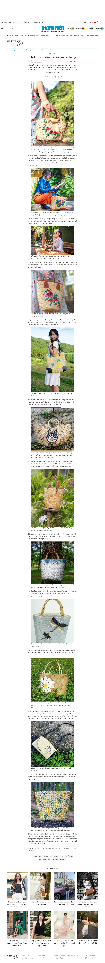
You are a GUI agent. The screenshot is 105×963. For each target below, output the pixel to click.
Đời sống (26, 35)
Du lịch (48, 35)
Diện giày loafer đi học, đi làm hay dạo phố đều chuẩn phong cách (17, 943)
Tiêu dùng (86, 35)
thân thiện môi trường (40, 856)
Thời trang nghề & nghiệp (32, 50)
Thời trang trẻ (94, 35)
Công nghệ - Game (71, 35)
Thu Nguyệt (34, 61)
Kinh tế (21, 35)
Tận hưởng (44, 50)
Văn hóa (53, 35)
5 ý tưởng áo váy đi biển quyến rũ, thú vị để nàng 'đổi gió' (64, 943)
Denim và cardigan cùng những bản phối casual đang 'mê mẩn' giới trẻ (17, 904)
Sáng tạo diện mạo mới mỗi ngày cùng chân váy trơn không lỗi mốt (41, 943)
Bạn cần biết (28, 22)
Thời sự (11, 35)
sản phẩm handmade (59, 859)
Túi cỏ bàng (69, 856)
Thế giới (16, 35)
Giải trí (58, 35)
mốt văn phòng (44, 859)
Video (81, 35)
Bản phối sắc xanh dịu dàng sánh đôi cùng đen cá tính (64, 903)
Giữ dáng (20, 50)
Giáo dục (42, 35)
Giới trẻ (38, 35)
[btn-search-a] (7, 28)
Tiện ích (35, 22)
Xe (78, 35)
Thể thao (62, 35)
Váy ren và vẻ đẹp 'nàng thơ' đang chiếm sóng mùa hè (88, 942)
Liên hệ (41, 22)
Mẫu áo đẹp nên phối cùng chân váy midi (40, 903)
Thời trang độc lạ (56, 856)
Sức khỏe (32, 35)
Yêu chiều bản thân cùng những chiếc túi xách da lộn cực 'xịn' (88, 904)
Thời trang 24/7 (11, 50)
